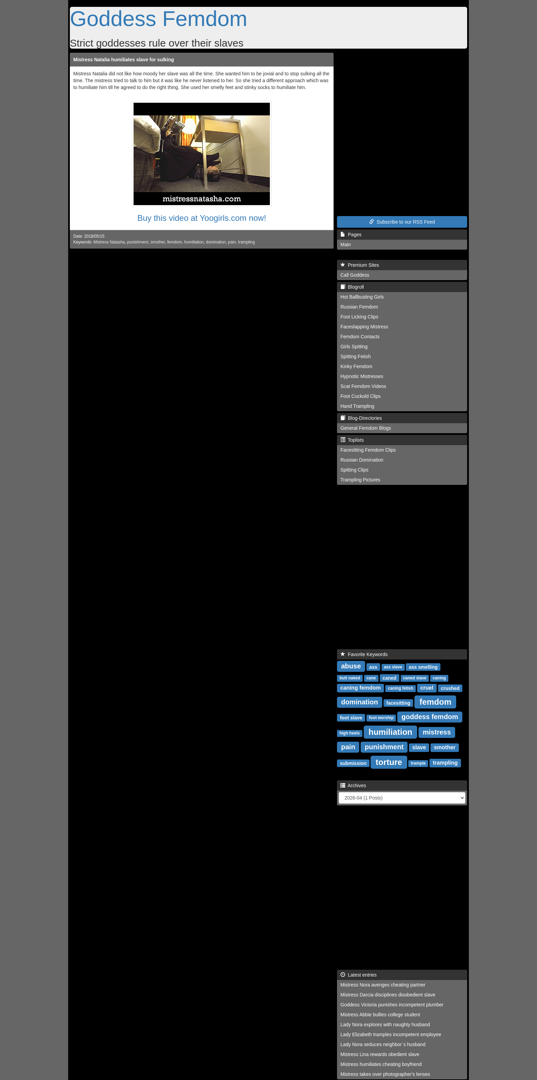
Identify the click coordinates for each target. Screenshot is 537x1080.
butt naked (349, 678)
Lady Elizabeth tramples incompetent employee (390, 1034)
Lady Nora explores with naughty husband (385, 1024)
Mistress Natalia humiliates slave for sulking (123, 59)
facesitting (398, 702)
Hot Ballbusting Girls (362, 297)
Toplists (352, 440)
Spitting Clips (354, 470)
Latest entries (358, 975)
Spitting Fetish (355, 356)
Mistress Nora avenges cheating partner (382, 985)
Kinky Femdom (356, 366)
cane (371, 678)
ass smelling (423, 666)
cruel (426, 688)
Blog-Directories (361, 418)
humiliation (194, 242)
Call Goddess (354, 275)
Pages (350, 234)
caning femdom (360, 688)
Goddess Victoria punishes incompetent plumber (392, 1004)
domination (216, 242)
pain (232, 242)
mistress (437, 732)
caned (389, 677)
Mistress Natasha (109, 242)
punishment (137, 242)
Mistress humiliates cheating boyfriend (381, 1064)
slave (419, 747)
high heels (349, 733)
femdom (174, 242)
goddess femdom (429, 716)
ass (373, 666)
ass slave (393, 667)
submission (353, 763)
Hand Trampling (357, 406)
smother (157, 242)
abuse (351, 666)
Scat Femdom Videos (363, 386)
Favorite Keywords (364, 654)
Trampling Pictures (360, 479)
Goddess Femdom (158, 18)
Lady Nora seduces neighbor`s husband (382, 1044)
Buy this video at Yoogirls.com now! (201, 218)
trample (418, 763)
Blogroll (352, 287)
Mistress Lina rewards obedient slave (379, 1054)
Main (345, 244)
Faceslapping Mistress (364, 326)
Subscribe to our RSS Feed (402, 222)
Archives (353, 785)
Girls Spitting (353, 346)
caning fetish (400, 688)
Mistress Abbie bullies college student (380, 1014)
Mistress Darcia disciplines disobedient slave (387, 994)
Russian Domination (361, 460)
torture (389, 761)
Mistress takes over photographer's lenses (385, 1074)
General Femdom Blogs (365, 428)
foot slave (351, 717)
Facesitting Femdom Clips (368, 450)
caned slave (414, 678)
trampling (246, 242)
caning (439, 678)
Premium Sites (359, 265)
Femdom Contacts (359, 336)
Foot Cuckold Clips (360, 396)
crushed (450, 688)
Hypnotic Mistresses (361, 376)
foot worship (381, 717)
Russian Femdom (359, 307)
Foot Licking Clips (359, 316)
